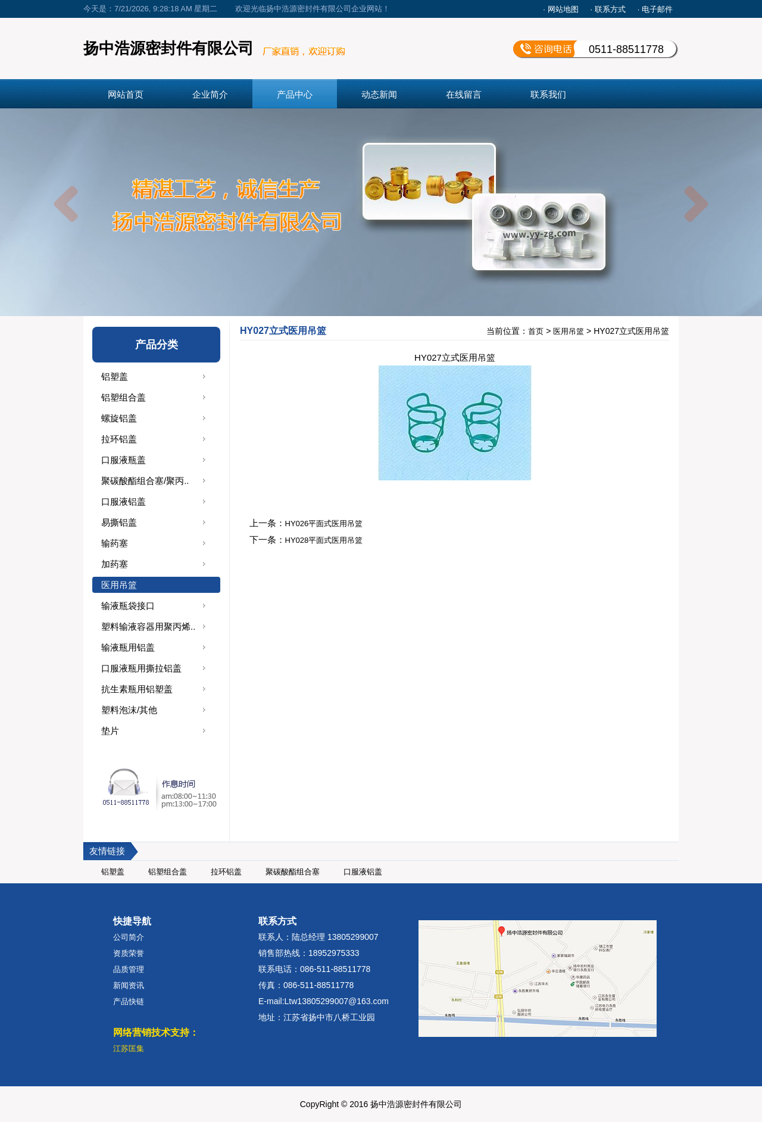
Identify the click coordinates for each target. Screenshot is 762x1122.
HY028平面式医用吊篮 (324, 540)
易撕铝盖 (119, 522)
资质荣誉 (128, 953)
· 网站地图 (560, 9)
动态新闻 (379, 94)
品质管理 (128, 969)
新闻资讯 (128, 985)
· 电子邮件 (655, 9)
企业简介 (210, 94)
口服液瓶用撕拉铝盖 (141, 668)
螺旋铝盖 (119, 418)
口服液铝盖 (123, 501)
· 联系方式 (608, 9)
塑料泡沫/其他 (129, 710)
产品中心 (295, 94)
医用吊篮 (119, 585)
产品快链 (128, 1001)
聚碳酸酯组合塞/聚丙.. (145, 481)
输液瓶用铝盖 (128, 647)
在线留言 (464, 94)
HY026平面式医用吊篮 (324, 523)
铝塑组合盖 (123, 397)
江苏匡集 (128, 1048)
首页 (536, 331)
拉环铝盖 (119, 439)
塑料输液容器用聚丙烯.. (148, 626)
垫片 (110, 731)
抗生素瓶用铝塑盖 (137, 689)
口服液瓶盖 (123, 460)
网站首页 (125, 94)
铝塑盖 (114, 376)
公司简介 (128, 937)
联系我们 (548, 94)
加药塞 (114, 564)
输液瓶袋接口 (128, 606)
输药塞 (114, 543)
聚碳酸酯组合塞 (293, 871)
